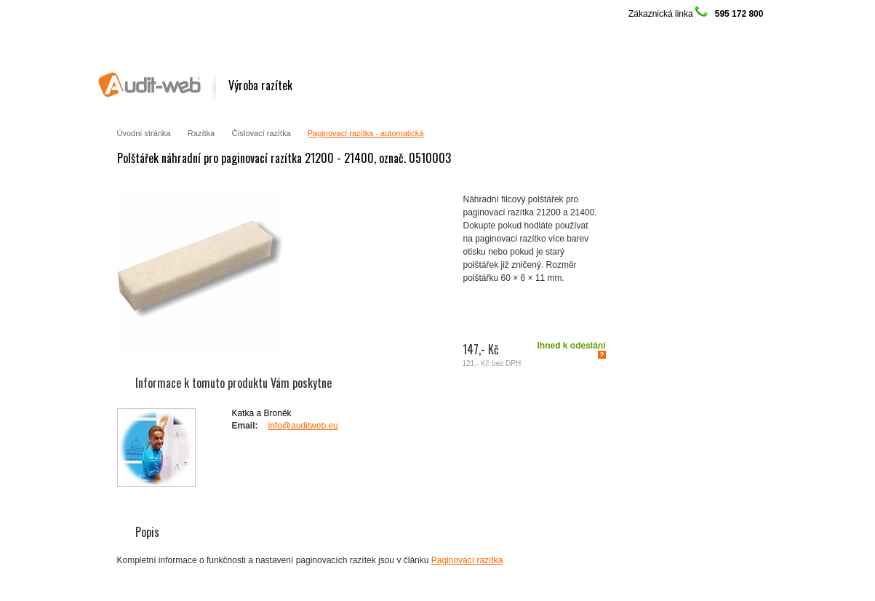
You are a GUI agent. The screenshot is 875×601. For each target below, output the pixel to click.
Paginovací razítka (467, 560)
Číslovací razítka (261, 133)
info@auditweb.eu (303, 426)
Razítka (201, 133)
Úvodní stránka (144, 133)
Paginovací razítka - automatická (366, 133)
